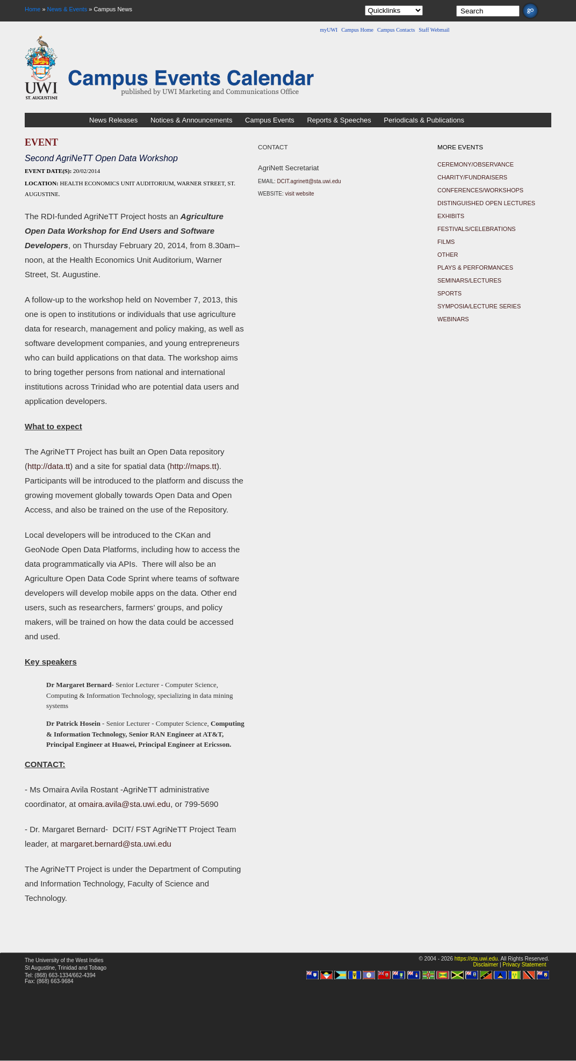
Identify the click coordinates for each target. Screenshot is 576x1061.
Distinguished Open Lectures (486, 203)
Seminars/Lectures (469, 280)
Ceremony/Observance (475, 164)
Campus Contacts (396, 30)
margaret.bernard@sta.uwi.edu (115, 843)
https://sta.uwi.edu (476, 959)
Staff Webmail (434, 30)
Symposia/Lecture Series (479, 306)
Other (447, 254)
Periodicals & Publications (424, 120)
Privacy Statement (524, 965)
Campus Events (269, 120)
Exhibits (450, 216)
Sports (449, 293)
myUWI (328, 30)
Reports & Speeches (339, 120)
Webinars (453, 319)
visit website (299, 194)
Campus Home (357, 30)
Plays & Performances (475, 267)
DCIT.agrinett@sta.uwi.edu (309, 181)
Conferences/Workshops (480, 190)
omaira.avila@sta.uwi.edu (124, 804)
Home (32, 9)
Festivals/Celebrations (476, 229)
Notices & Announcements (191, 120)
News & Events (67, 9)
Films (446, 242)
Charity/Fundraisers (472, 177)
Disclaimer (485, 965)
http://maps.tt (193, 466)
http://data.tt (48, 466)
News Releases (113, 120)
